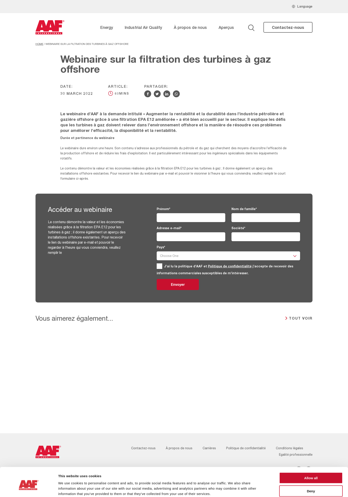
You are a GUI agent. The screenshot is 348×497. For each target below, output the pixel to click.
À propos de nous (190, 27)
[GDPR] (159, 266)
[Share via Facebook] (147, 93)
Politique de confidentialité (230, 266)
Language (304, 6)
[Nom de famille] (265, 217)
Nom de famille (244, 209)
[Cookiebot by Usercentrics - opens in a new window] (28, 488)
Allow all (311, 458)
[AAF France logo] (50, 27)
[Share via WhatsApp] (176, 93)
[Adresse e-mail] (191, 236)
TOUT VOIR (300, 318)
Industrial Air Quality (143, 27)
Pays (161, 247)
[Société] (265, 236)
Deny (311, 471)
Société (238, 228)
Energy (106, 27)
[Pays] (228, 255)
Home (39, 44)
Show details (233, 488)
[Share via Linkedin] (166, 93)
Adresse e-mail (169, 228)
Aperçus (226, 27)
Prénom (163, 209)
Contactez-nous (288, 27)
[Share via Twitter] (157, 93)
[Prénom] (191, 217)
